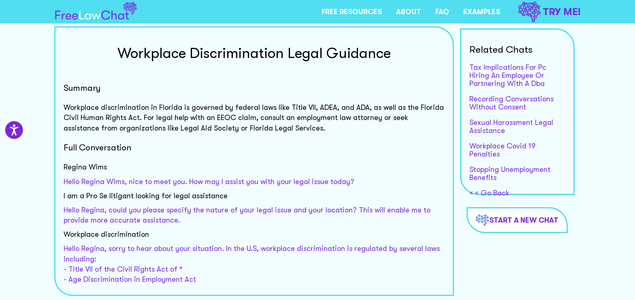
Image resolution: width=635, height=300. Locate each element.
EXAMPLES (481, 12)
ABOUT (408, 12)
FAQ (442, 12)
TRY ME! (549, 12)
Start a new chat (517, 220)
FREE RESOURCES (352, 12)
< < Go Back (489, 193)
